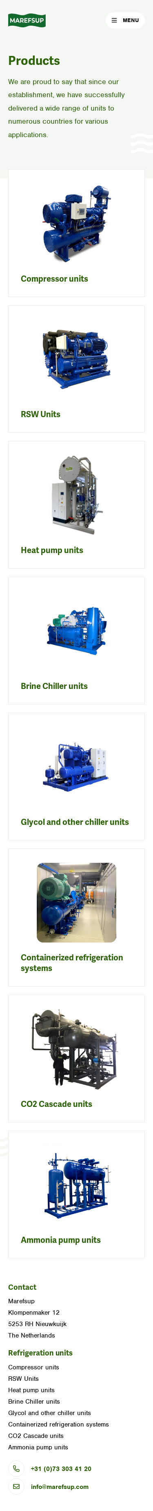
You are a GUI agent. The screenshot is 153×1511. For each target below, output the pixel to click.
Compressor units (54, 279)
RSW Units (40, 414)
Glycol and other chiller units (75, 822)
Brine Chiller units (54, 686)
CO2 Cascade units (56, 1104)
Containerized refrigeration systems (58, 1424)
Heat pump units (52, 550)
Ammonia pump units (61, 1240)
